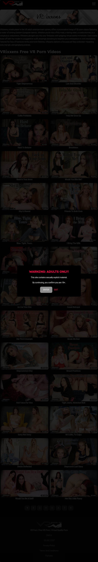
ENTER (46, 289)
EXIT (56, 289)
